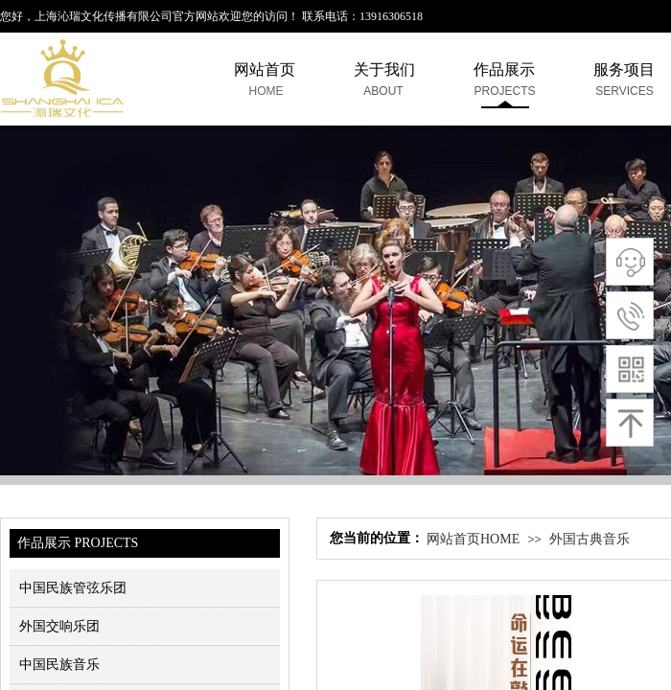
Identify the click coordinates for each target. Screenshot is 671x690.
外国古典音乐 (589, 539)
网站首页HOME (473, 539)
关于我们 (384, 69)
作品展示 (504, 69)
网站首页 (264, 69)
